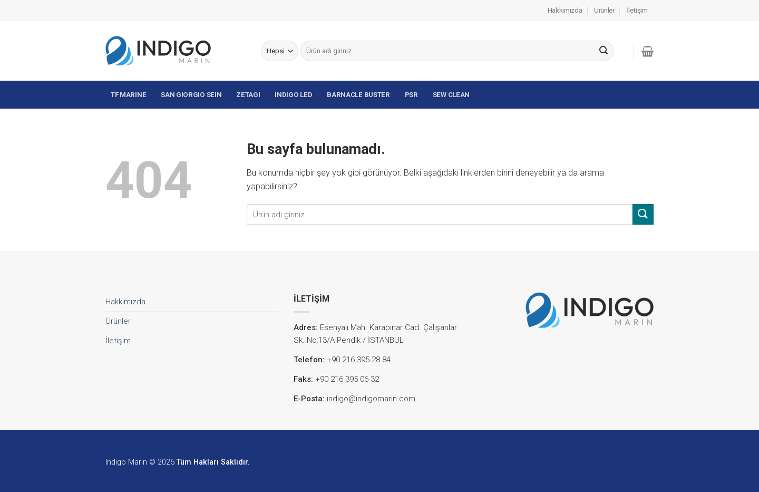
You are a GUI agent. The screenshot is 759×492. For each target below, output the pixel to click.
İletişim (637, 10)
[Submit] (603, 51)
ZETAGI (248, 95)
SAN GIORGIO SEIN (191, 95)
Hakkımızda (565, 10)
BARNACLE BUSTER (358, 95)
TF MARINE (128, 95)
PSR (411, 95)
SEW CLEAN (451, 95)
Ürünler (604, 10)
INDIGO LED (293, 95)
